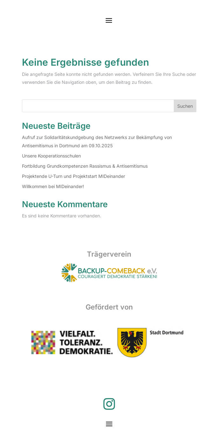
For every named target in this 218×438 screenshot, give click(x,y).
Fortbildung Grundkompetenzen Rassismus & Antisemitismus (85, 166)
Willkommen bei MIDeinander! (53, 186)
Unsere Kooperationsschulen (51, 155)
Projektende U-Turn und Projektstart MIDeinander (73, 176)
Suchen (185, 106)
